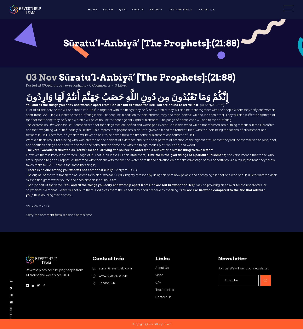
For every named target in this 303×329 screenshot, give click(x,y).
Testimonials (164, 290)
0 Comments (100, 85)
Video (159, 275)
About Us (162, 268)
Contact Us (163, 297)
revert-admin (74, 85)
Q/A (158, 282)
